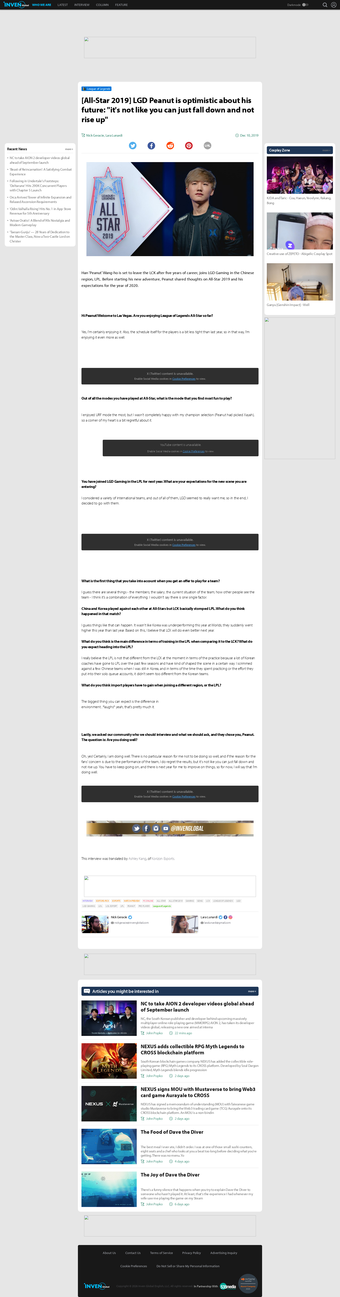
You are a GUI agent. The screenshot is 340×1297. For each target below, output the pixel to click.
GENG (200, 900)
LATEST (63, 5)
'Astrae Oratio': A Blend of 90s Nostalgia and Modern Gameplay (40, 222)
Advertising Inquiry (223, 1253)
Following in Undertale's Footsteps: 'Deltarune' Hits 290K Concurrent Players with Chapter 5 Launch (38, 185)
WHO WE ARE (41, 5)
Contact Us (133, 1253)
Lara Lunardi (209, 917)
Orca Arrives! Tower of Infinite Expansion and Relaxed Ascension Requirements (40, 199)
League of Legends (162, 906)
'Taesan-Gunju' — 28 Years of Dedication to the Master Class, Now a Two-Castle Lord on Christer (40, 236)
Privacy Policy (191, 1253)
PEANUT (131, 906)
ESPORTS (116, 900)
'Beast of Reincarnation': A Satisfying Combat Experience (41, 171)
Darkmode (294, 5)
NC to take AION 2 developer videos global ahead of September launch (40, 160)
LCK (208, 900)
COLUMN (102, 5)
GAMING (190, 900)
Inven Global (16, 4)
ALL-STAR (161, 900)
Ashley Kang (137, 858)
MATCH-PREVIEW (132, 900)
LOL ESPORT (111, 906)
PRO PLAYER (144, 906)
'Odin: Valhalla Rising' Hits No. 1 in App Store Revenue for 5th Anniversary (40, 211)
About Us (109, 1253)
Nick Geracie (119, 917)
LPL (122, 906)
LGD (239, 900)
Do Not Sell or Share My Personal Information (188, 1266)
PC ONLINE (148, 900)
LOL (100, 906)
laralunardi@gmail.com (217, 922)
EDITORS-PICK (102, 900)
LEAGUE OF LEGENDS (223, 900)
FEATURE (121, 5)
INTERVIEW (81, 5)
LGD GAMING (89, 906)
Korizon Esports (163, 858)
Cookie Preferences (184, 378)
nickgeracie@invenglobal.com (132, 922)
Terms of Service (161, 1253)
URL (207, 145)
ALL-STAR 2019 (175, 900)
